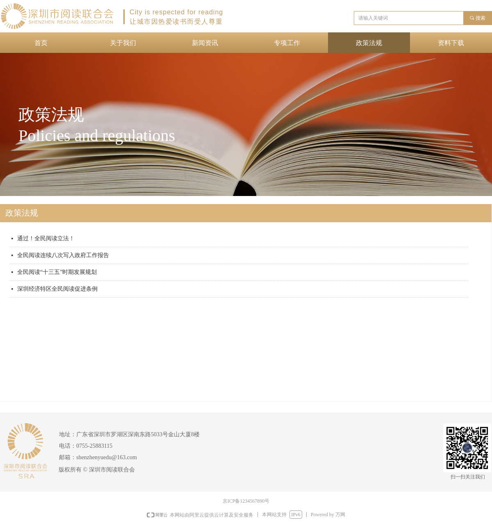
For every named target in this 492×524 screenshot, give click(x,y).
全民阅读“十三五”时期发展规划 (57, 272)
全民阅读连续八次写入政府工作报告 (63, 255)
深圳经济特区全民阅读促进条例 (57, 289)
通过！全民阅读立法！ (46, 238)
